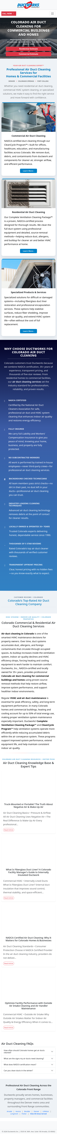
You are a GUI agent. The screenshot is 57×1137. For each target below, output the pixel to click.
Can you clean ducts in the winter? (18, 1070)
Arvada (9, 1111)
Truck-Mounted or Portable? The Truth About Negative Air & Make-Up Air (28, 805)
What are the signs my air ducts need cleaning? (24, 1058)
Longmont (14, 1114)
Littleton (46, 1111)
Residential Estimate (28, 49)
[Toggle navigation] (52, 13)
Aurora (18, 1111)
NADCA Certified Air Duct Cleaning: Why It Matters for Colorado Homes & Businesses (28, 939)
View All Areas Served (38, 1114)
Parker (24, 1114)
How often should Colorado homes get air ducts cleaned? (24, 1051)
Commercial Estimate (28, 54)
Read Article (8, 830)
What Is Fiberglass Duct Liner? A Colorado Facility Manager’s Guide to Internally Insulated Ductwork (28, 872)
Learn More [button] (28, 171)
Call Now (8, 13)
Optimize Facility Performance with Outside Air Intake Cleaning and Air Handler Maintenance (28, 1005)
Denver (36, 1111)
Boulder (27, 1111)
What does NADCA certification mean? (20, 1064)
